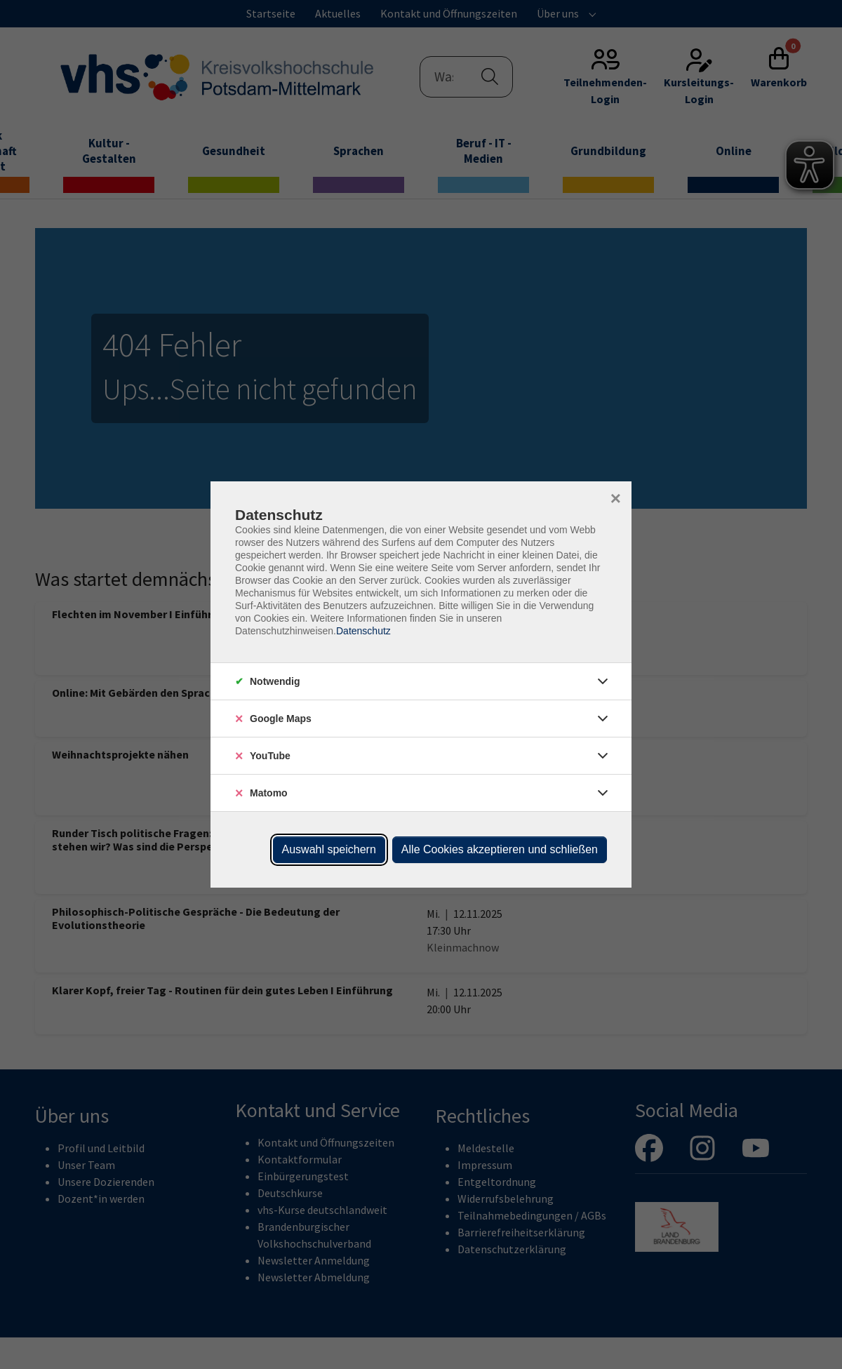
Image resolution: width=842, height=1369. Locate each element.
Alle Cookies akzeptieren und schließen (499, 849)
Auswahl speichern (329, 849)
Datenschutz (363, 630)
